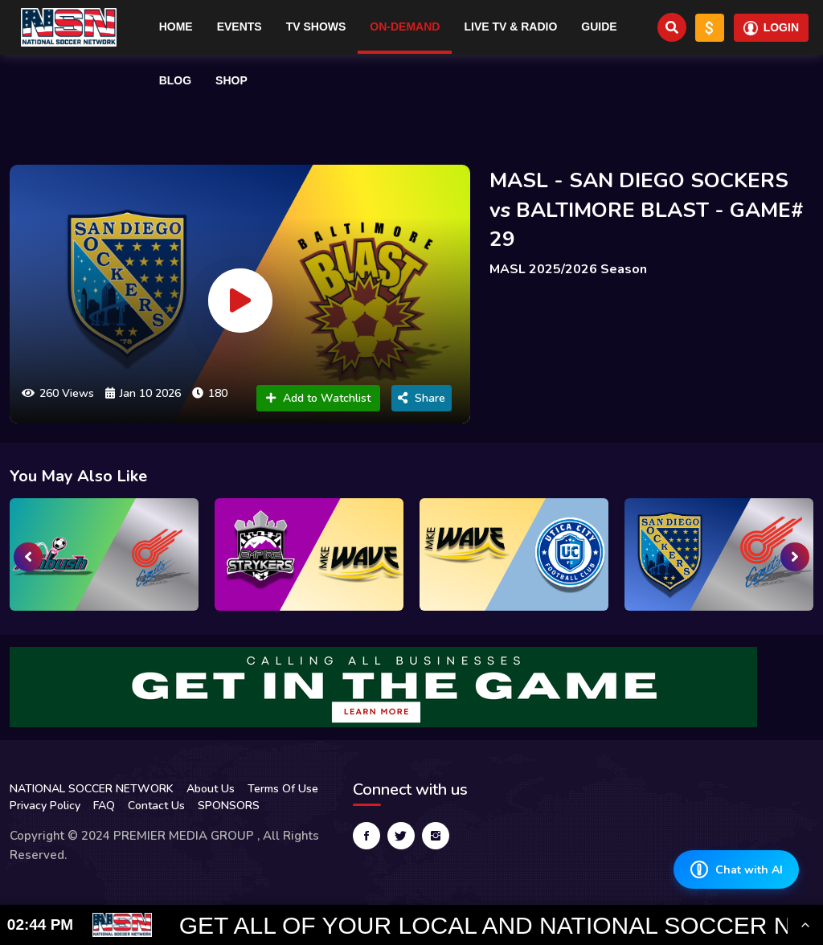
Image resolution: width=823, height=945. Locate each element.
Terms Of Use (283, 788)
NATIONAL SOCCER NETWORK (92, 788)
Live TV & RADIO (510, 26)
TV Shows (316, 26)
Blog (175, 80)
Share (421, 398)
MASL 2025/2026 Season (568, 269)
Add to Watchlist (318, 398)
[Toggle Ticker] (805, 925)
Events (239, 26)
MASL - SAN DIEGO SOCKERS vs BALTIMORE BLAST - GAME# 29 (646, 209)
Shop (231, 80)
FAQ (104, 805)
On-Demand (405, 26)
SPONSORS (229, 805)
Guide (598, 26)
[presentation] (28, 556)
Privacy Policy (45, 805)
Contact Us (156, 805)
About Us (210, 788)
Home (176, 26)
